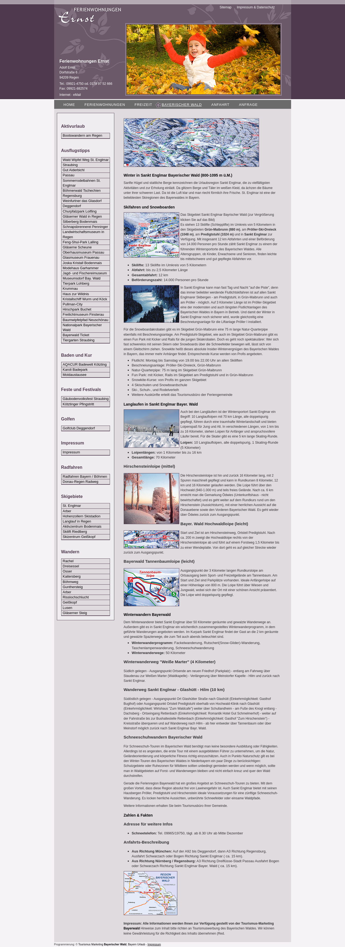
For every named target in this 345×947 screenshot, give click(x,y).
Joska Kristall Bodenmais (82, 263)
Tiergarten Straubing (79, 340)
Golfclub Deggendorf (79, 428)
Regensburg (72, 196)
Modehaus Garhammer (81, 268)
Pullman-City (73, 304)
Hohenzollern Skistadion (82, 516)
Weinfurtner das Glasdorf (82, 201)
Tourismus (84, 944)
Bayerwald (132, 928)
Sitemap (226, 7)
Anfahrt (220, 105)
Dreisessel (71, 566)
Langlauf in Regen (77, 521)
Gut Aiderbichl (74, 170)
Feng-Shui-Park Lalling (80, 242)
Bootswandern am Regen (82, 135)
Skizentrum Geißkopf (79, 537)
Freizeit (143, 105)
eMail (77, 95)
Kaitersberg (72, 576)
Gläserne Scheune (77, 247)
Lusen (67, 608)
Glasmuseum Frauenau (81, 257)
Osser (67, 571)
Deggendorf (72, 206)
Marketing (97, 944)
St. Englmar (72, 506)
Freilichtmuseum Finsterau (83, 314)
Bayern (132, 944)
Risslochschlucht (76, 597)
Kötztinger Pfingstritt (78, 404)
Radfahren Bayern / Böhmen (85, 476)
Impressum (71, 452)
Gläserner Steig (75, 613)
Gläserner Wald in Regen (82, 216)
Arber (67, 511)
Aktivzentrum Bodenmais (82, 526)
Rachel (68, 561)
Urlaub (141, 944)
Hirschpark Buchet (77, 309)
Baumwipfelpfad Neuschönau (85, 320)
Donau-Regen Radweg (80, 482)
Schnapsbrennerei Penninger (85, 227)
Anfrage (248, 105)
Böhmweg (70, 582)
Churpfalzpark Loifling (80, 211)
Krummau (70, 289)
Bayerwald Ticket (76, 335)
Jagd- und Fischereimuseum (85, 273)
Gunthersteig (73, 587)
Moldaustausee (75, 375)
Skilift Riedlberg (75, 532)
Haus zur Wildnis (76, 294)
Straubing (70, 165)
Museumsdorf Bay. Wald (82, 278)
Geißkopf (70, 602)
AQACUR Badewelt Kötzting (85, 364)
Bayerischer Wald (115, 944)
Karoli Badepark (75, 370)
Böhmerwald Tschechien (82, 190)
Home (69, 105)
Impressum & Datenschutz (256, 7)
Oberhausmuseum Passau (83, 252)
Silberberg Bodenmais (80, 222)
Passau (68, 175)
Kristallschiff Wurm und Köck (85, 299)
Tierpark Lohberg (76, 283)
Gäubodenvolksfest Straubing (86, 399)
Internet (65, 95)
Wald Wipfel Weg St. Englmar (86, 160)
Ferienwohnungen (105, 105)
